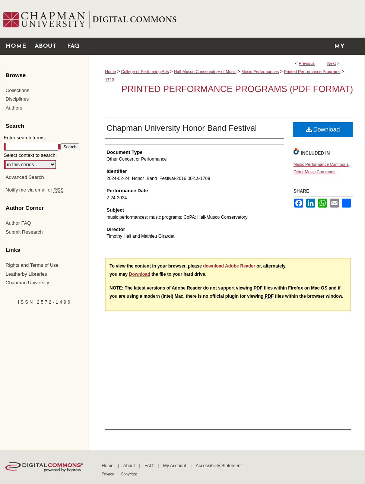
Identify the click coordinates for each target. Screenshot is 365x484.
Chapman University (27, 282)
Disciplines (17, 99)
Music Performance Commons (321, 164)
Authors (14, 108)
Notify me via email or (34, 190)
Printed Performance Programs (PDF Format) (237, 89)
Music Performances (260, 71)
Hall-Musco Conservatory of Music (205, 71)
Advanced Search (25, 177)
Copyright (129, 474)
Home (110, 71)
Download (323, 129)
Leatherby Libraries (26, 274)
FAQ (150, 465)
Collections (17, 90)
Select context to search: (30, 155)
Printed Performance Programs (312, 71)
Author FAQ (18, 223)
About (129, 465)
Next (331, 63)
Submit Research (24, 232)
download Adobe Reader (229, 266)
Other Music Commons (314, 172)
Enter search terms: (25, 137)
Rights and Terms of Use (32, 265)
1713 (109, 79)
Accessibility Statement (219, 465)
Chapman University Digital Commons (226, 19)
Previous (307, 63)
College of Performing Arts (145, 71)
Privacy (108, 474)
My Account (175, 465)
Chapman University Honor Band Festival (182, 128)
